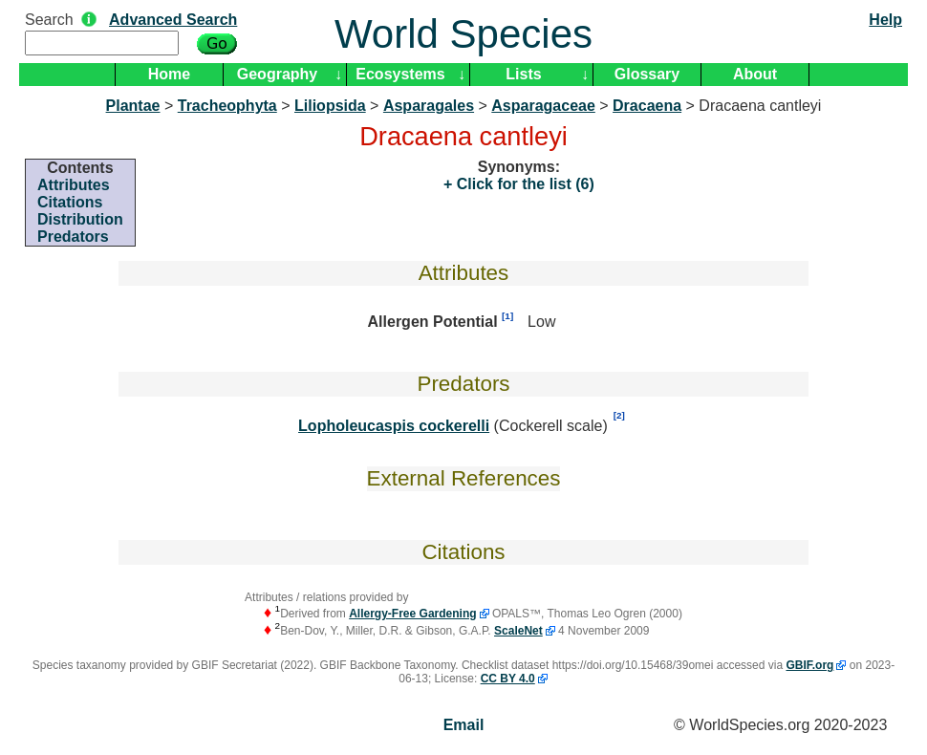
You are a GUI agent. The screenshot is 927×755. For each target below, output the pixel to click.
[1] (507, 316)
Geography (277, 74)
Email (464, 725)
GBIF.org (809, 665)
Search (49, 19)
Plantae (133, 105)
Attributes (73, 185)
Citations (69, 202)
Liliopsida (330, 105)
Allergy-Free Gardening (412, 613)
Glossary (646, 74)
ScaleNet (518, 630)
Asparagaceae (543, 105)
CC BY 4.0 (508, 678)
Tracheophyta (227, 105)
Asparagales (428, 105)
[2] (619, 415)
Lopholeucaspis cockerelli (393, 426)
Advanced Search (173, 19)
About (755, 74)
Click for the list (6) (522, 184)
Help (885, 19)
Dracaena (647, 105)
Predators (73, 236)
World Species (463, 33)
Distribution (80, 219)
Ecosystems (400, 74)
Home (169, 74)
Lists (523, 74)
